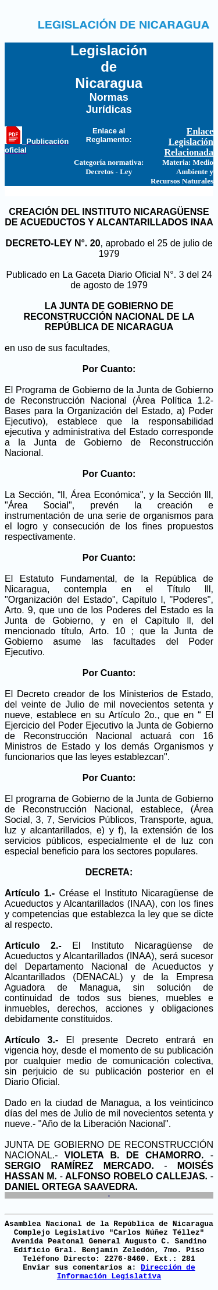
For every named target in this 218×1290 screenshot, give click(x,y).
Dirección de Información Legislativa (126, 1272)
